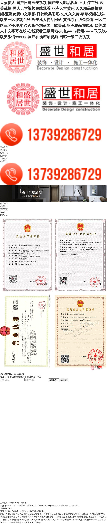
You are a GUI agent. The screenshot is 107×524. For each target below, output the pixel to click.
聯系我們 (4, 161)
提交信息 (63, 380)
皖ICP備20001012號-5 (70, 506)
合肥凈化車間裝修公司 (35, 506)
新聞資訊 (4, 153)
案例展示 (4, 150)
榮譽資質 (4, 159)
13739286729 (19, 374)
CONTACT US (6, 508)
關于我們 (4, 156)
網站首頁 (4, 147)
